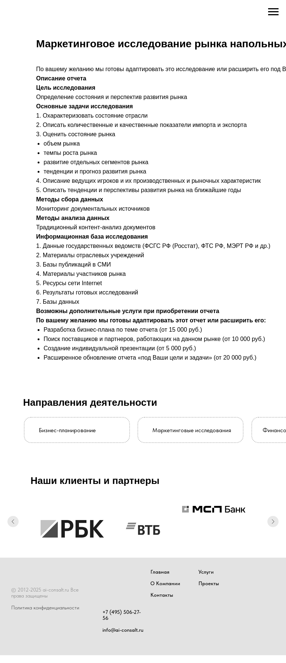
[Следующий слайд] (273, 522)
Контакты (161, 595)
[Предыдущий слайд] (13, 522)
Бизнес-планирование (67, 430)
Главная (159, 572)
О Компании (165, 583)
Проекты (208, 583)
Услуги (206, 572)
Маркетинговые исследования (191, 430)
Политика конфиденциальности (45, 608)
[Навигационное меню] (273, 12)
